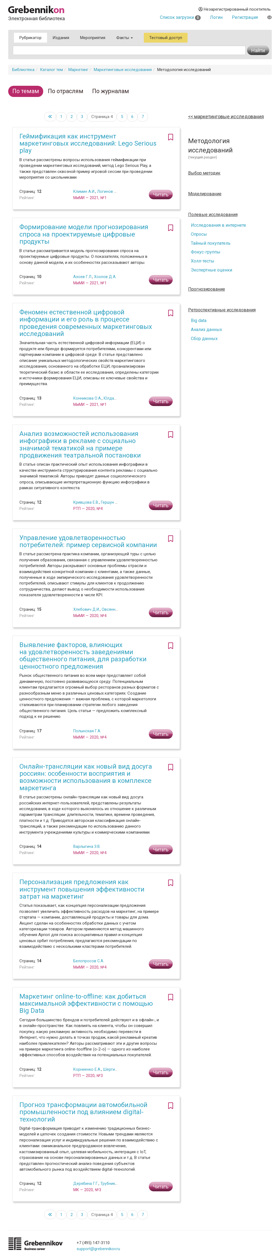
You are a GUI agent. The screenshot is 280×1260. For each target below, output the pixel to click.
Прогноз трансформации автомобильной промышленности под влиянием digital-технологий (83, 1112)
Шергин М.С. (114, 1069)
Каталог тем (51, 69)
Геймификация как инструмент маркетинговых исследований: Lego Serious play (87, 143)
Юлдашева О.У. (118, 398)
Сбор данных (204, 338)
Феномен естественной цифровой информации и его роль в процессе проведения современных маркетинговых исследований (85, 323)
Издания (60, 37)
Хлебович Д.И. (86, 609)
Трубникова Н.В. (115, 1183)
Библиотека (23, 69)
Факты (124, 37)
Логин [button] (216, 17)
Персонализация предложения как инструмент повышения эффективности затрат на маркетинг (81, 889)
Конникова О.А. (87, 398)
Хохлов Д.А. (105, 277)
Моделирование (204, 194)
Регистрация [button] (245, 17)
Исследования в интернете (218, 225)
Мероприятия (92, 37)
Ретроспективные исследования (222, 310)
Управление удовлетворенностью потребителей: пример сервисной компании (88, 541)
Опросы (199, 234)
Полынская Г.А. (87, 731)
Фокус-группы (205, 252)
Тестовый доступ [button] (165, 37)
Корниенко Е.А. (87, 1069)
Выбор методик (204, 173)
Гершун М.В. (111, 502)
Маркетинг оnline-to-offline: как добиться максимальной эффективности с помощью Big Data (86, 1004)
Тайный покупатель (211, 243)
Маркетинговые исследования (123, 69)
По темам (25, 91)
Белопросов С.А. (88, 961)
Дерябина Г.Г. (85, 1183)
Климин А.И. (84, 191)
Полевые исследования (213, 215)
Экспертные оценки (211, 270)
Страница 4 (102, 116)
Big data (198, 320)
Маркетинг (78, 69)
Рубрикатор (30, 37)
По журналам (110, 91)
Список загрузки (180, 17)
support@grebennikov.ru (98, 1248)
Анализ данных (206, 329)
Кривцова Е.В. (86, 502)
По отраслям (65, 91)
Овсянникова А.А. (118, 609)
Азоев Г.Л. (82, 277)
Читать (160, 194)
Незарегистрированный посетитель (235, 9)
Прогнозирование (206, 289)
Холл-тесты (202, 261)
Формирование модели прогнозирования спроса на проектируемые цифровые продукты (83, 234)
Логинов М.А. (109, 191)
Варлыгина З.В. (87, 846)
